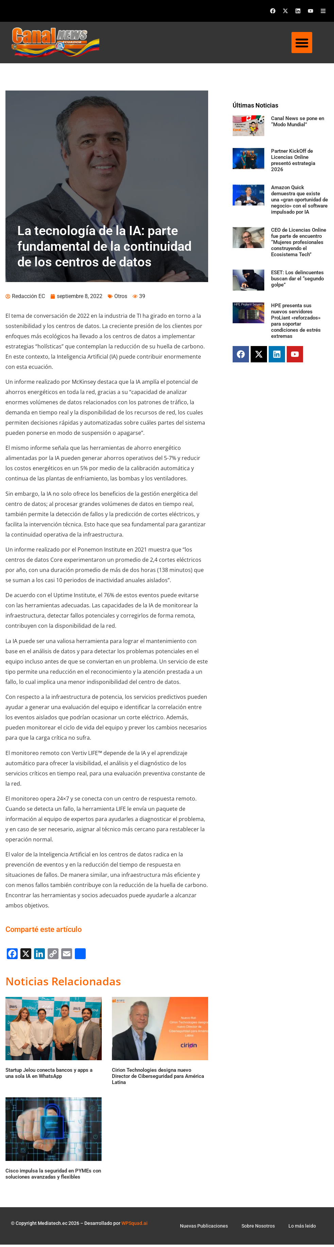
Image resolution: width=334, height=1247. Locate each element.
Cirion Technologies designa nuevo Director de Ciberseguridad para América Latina (158, 1079)
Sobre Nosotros (258, 1228)
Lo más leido (302, 1228)
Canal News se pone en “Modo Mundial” (297, 121)
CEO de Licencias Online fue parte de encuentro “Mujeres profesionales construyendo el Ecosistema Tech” (298, 242)
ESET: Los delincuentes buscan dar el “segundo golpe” (297, 278)
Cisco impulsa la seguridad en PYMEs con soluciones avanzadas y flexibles (53, 1176)
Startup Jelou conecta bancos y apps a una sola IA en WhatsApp (49, 1076)
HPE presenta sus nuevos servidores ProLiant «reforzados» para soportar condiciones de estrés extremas (296, 320)
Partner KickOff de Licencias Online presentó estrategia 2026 (293, 160)
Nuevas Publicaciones (204, 1228)
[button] (302, 42)
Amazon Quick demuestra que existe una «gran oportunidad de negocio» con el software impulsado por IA (299, 199)
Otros (120, 298)
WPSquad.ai (134, 1226)
